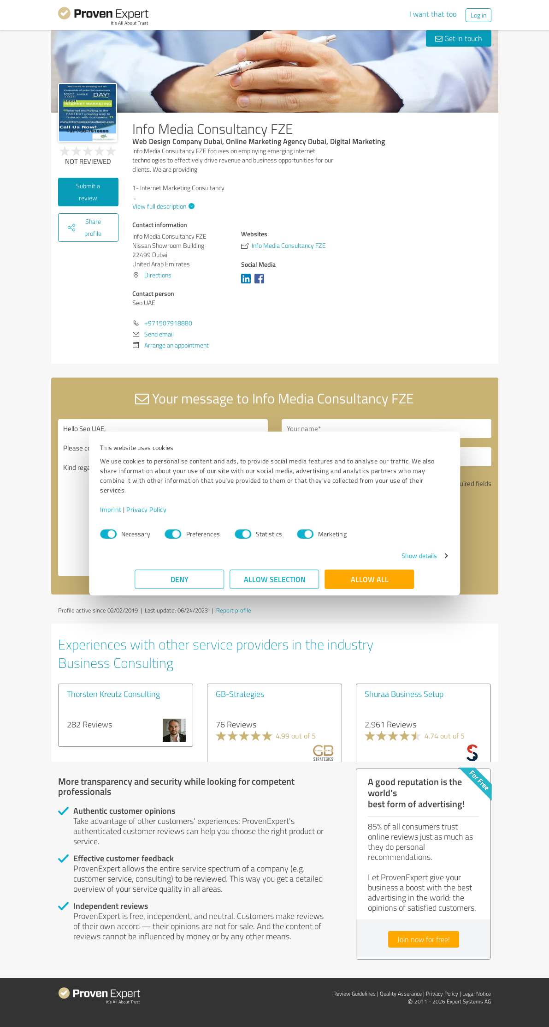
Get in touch (458, 38)
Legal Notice (476, 993)
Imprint (146, 509)
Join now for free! (423, 939)
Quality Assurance (401, 993)
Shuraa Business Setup (404, 693)
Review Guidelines (354, 993)
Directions (157, 274)
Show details (384, 555)
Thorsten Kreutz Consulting (113, 693)
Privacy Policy (181, 509)
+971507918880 (168, 322)
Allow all (370, 579)
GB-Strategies (240, 693)
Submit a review (88, 191)
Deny (180, 579)
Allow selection (275, 579)
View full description (162, 206)
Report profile (233, 610)
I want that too (432, 14)
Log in (478, 15)
